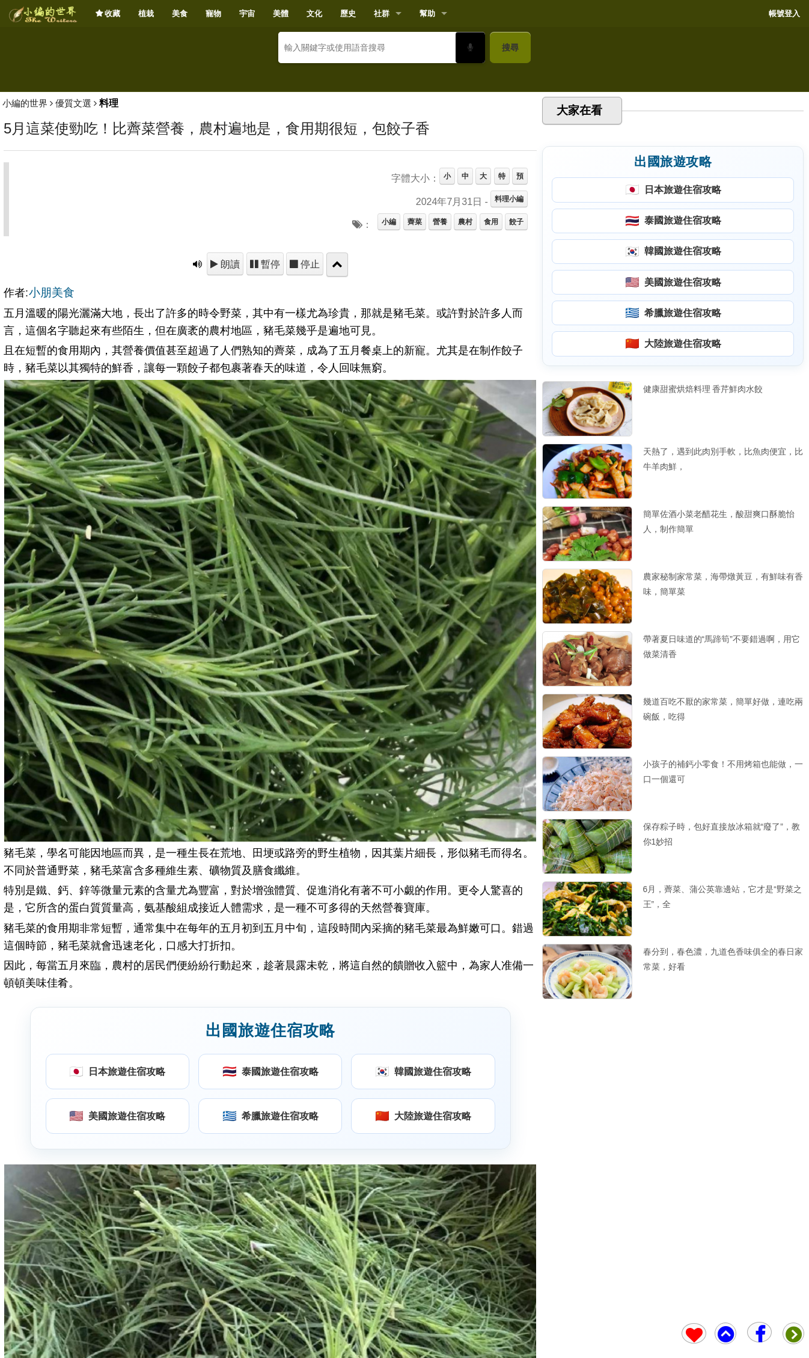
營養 (440, 396)
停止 (309, 438)
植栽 (146, 13)
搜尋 (510, 47)
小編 (389, 396)
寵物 (213, 13)
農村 (465, 396)
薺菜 (415, 396)
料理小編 (509, 373)
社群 (381, 13)
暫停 (269, 438)
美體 (280, 13)
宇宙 (247, 13)
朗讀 (229, 438)
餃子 (516, 396)
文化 (314, 13)
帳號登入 (784, 13)
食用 (491, 396)
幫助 (427, 13)
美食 (180, 13)
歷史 (348, 13)
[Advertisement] (404, 160)
